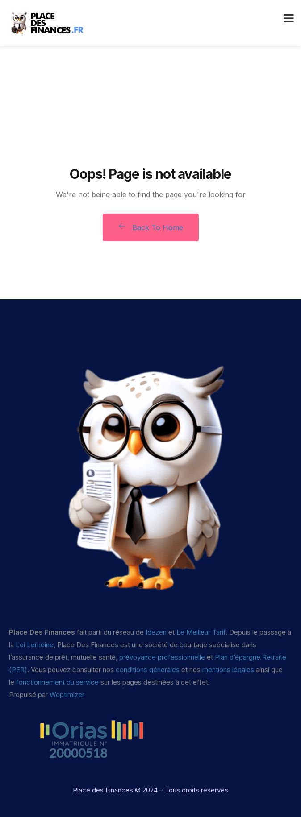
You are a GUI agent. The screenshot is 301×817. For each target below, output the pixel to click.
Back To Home (150, 227)
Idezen (156, 632)
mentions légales (228, 669)
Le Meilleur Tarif (201, 632)
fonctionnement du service (57, 682)
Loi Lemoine (35, 644)
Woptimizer (67, 694)
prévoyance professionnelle (162, 657)
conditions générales (148, 669)
